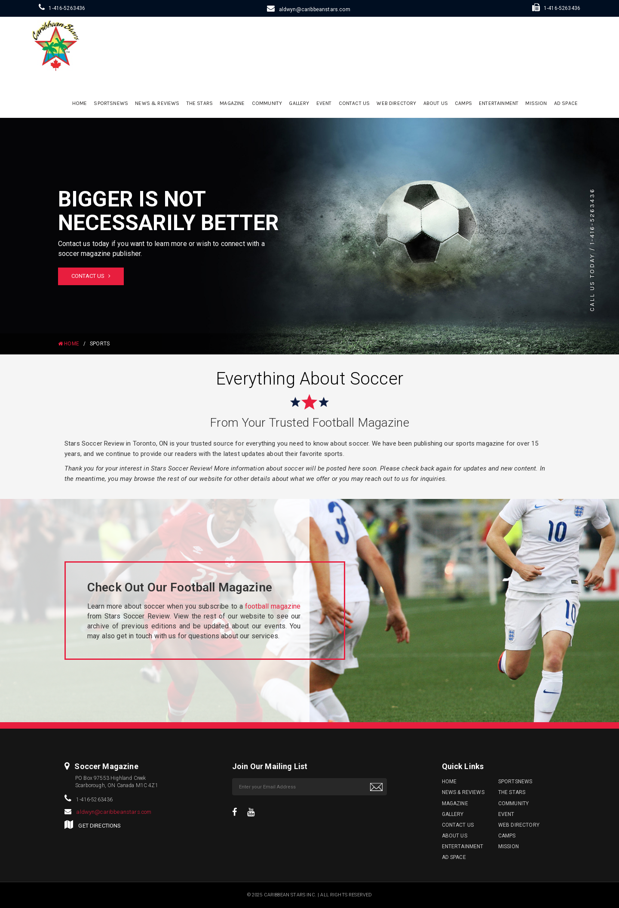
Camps (463, 103)
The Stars (200, 103)
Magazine (232, 103)
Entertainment (498, 103)
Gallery (299, 103)
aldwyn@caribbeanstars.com (314, 9)
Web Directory (396, 103)
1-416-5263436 (67, 8)
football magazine (273, 606)
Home (79, 103)
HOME (68, 344)
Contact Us (354, 103)
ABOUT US (435, 103)
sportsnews (111, 103)
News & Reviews (157, 103)
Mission (536, 103)
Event (324, 103)
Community (267, 103)
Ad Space (566, 103)
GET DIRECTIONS (99, 825)
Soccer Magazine (106, 766)
